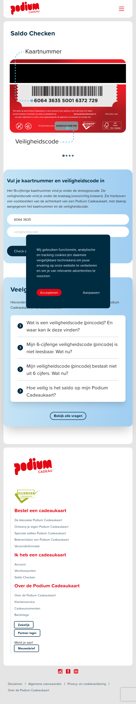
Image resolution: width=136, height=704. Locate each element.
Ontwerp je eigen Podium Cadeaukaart (41, 526)
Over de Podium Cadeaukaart (35, 595)
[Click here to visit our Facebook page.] (68, 671)
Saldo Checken (24, 577)
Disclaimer (15, 683)
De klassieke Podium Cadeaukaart (38, 520)
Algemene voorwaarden (45, 683)
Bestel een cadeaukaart (40, 510)
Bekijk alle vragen (68, 415)
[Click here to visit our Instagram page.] (60, 671)
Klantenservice (24, 601)
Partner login (27, 633)
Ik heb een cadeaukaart (40, 554)
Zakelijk (24, 624)
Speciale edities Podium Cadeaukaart (40, 533)
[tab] (63, 155)
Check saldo (23, 251)
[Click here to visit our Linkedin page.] (76, 671)
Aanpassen (91, 292)
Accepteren (49, 292)
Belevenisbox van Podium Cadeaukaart (41, 539)
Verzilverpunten (25, 570)
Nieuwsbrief (26, 648)
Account (20, 564)
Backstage (21, 614)
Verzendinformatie (27, 546)
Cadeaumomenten (27, 608)
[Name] (121, 9)
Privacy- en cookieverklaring (86, 683)
